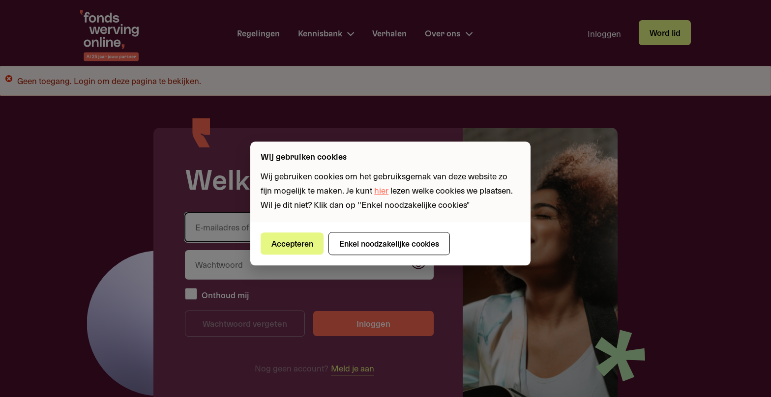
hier (381, 190)
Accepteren (292, 243)
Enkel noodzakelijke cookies (389, 243)
